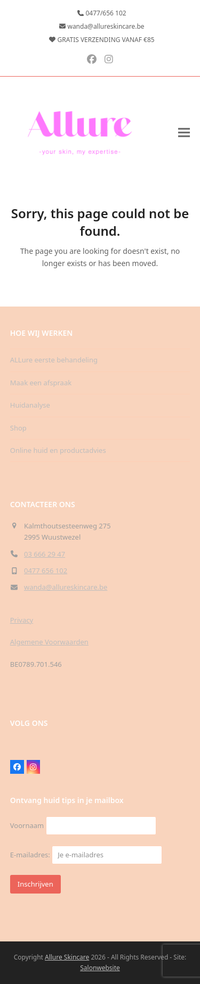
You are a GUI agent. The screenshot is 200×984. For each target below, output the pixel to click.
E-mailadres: (86, 854)
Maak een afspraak (40, 382)
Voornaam (27, 825)
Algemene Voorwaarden (49, 642)
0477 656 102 (45, 570)
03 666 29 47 (44, 554)
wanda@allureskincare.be (65, 587)
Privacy (21, 620)
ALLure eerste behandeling (54, 360)
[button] (184, 132)
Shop (18, 428)
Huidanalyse (30, 405)
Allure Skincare (67, 957)
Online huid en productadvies (58, 450)
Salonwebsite (100, 967)
